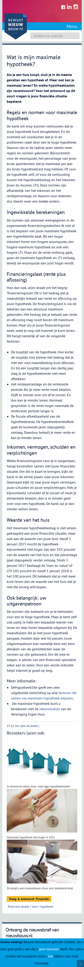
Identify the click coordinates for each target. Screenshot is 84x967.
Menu (72, 26)
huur (35, 906)
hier (50, 956)
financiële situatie (18, 906)
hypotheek (46, 906)
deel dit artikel (29, 726)
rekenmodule (49, 709)
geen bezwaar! (49, 949)
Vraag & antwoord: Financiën (29, 899)
